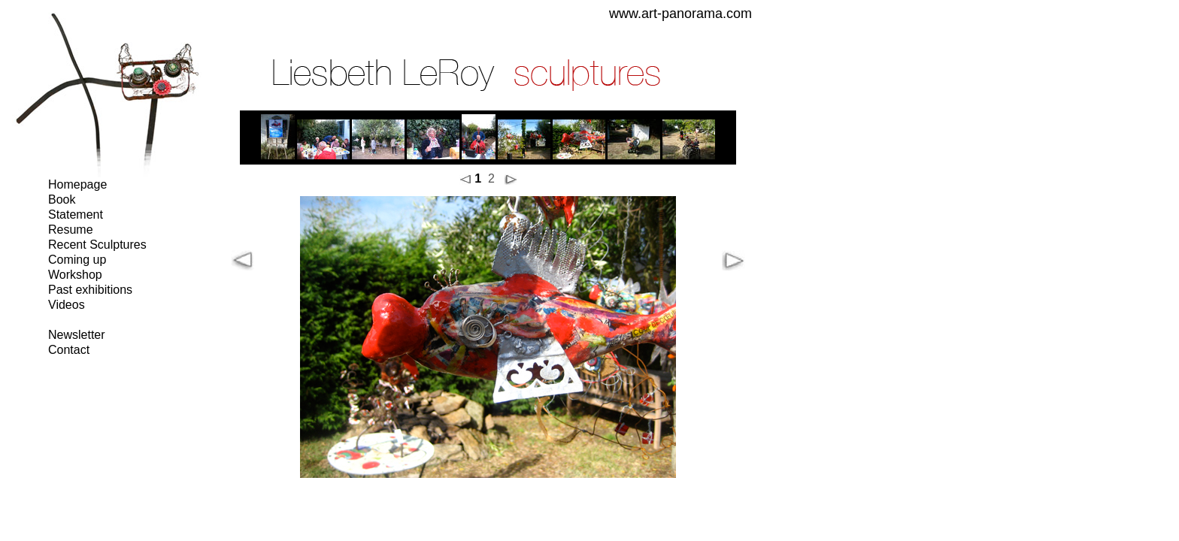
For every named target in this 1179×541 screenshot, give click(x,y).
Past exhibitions (90, 289)
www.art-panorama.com (680, 13)
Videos (66, 304)
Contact (68, 349)
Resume (70, 229)
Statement (75, 214)
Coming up (77, 259)
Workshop (75, 274)
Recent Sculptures (97, 244)
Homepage (77, 184)
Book (61, 199)
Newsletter (76, 334)
